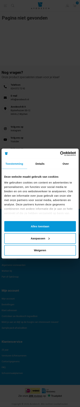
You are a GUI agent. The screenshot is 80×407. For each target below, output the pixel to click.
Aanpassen (40, 238)
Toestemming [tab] (14, 163)
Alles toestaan (40, 226)
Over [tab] (66, 163)
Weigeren (40, 250)
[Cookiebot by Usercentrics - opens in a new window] (60, 153)
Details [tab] (40, 163)
